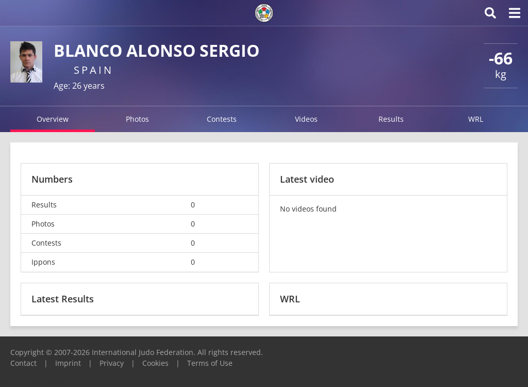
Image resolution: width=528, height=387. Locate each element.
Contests (222, 119)
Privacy (112, 363)
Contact (23, 363)
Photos (137, 119)
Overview (53, 119)
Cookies (155, 363)
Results (391, 119)
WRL (475, 119)
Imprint (68, 363)
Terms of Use (210, 363)
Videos (306, 119)
